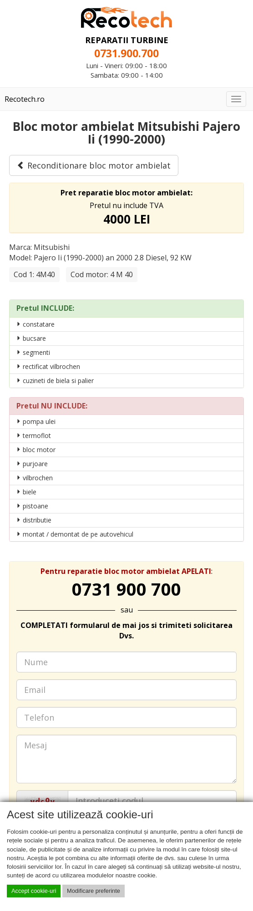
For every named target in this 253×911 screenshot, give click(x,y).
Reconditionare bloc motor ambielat (94, 165)
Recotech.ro (25, 99)
